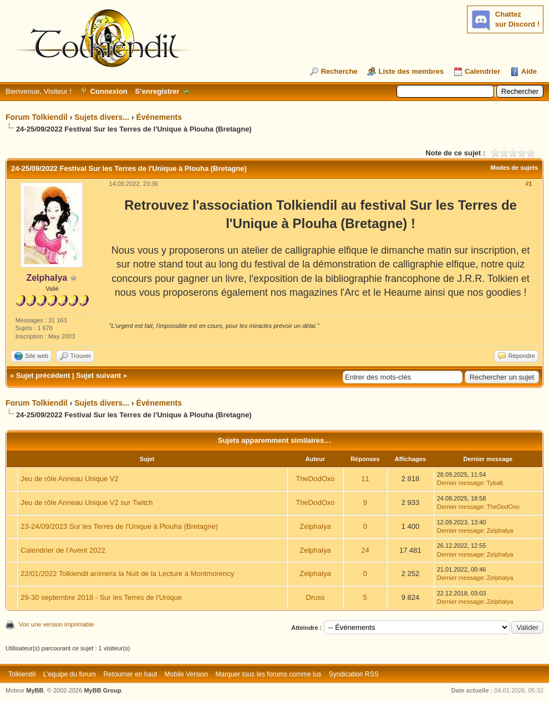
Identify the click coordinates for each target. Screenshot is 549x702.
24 (365, 550)
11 (365, 478)
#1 (528, 183)
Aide (529, 71)
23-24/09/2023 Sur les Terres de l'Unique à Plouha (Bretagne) (119, 526)
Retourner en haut (130, 674)
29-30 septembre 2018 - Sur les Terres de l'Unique (101, 597)
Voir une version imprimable (56, 624)
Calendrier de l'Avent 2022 (63, 550)
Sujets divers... (101, 117)
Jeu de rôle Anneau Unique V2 (69, 478)
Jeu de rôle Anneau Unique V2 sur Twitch (86, 502)
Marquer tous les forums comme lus (269, 674)
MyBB (34, 690)
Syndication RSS (354, 674)
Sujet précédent (43, 375)
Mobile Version (187, 674)
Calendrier (482, 71)
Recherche (339, 71)
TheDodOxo (315, 478)
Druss (315, 597)
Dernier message (460, 482)
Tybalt (494, 482)
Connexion (109, 91)
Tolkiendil (21, 674)
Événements (158, 117)
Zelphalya (315, 526)
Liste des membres (411, 71)
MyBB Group (102, 690)
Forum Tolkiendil (37, 117)
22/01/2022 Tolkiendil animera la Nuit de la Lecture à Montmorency (127, 573)
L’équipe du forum (69, 674)
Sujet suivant (98, 375)
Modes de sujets (514, 167)
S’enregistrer (157, 91)
